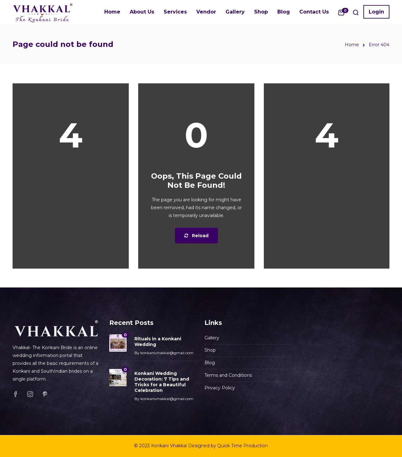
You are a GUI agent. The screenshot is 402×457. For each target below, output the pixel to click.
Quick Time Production (242, 446)
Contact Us (314, 12)
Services (175, 12)
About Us (142, 12)
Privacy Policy (219, 388)
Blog (283, 12)
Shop (261, 12)
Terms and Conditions (228, 375)
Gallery (235, 12)
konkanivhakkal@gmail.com (166, 352)
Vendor (206, 12)
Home (112, 12)
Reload (196, 235)
